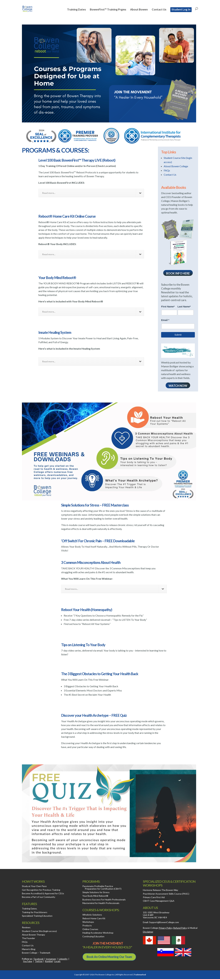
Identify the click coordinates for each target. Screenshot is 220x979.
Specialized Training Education (37, 915)
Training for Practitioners (34, 912)
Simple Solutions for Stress (96, 892)
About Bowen (139, 9)
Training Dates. (29, 908)
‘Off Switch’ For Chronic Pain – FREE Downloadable (98, 541)
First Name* (168, 306)
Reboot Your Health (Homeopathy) (86, 610)
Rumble (48, 961)
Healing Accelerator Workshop (97, 932)
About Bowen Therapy (33, 934)
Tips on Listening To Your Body (83, 645)
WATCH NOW (178, 385)
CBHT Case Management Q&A (158, 900)
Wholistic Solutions (92, 914)
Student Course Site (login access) (39, 931)
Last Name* (184, 306)
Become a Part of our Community (38, 897)
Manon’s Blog (28, 949)
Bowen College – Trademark (36, 952)
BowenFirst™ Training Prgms (108, 9)
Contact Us (159, 9)
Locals (57, 961)
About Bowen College (176, 166)
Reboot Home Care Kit (93, 918)
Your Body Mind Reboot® (57, 277)
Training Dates (76, 9)
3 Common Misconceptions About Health (90, 562)
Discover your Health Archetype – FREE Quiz (94, 715)
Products (87, 925)
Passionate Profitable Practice (97, 886)
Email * (165, 320)
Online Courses (90, 929)
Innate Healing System (54, 332)
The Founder (28, 938)
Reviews (26, 927)
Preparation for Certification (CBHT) (103, 888)
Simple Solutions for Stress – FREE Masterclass (95, 505)
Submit (178, 334)
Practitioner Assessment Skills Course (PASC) (166, 893)
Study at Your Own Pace (34, 886)
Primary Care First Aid (154, 897)
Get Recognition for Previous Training (41, 889)
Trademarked (140, 974)
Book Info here (178, 273)
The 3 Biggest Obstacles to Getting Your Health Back (99, 674)
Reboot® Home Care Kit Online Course (67, 216)
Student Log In (180, 9)
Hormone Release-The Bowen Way (160, 890)
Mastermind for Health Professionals (100, 903)
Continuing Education (93, 936)
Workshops (88, 922)
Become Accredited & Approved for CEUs (43, 893)
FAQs (167, 170)
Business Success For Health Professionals (104, 899)
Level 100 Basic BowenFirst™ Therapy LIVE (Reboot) (76, 160)
